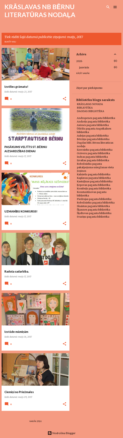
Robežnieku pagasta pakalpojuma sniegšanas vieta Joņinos (95, 167)
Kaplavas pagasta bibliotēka (94, 178)
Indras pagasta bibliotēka (92, 156)
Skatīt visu (10, 41)
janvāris (84, 67)
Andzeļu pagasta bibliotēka (93, 121)
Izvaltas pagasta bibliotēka (93, 160)
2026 (79, 61)
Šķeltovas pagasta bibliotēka (94, 213)
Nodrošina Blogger (62, 433)
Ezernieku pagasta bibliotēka (94, 149)
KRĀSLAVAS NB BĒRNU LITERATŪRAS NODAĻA (39, 10)
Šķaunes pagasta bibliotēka (93, 209)
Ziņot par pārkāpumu (89, 88)
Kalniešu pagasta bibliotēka (93, 174)
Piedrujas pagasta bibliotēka (94, 199)
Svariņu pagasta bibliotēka (93, 216)
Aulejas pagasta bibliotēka (93, 135)
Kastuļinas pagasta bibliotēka (94, 181)
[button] (64, 99)
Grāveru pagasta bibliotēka (93, 153)
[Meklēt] (108, 7)
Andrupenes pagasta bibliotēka (96, 118)
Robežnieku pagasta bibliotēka (96, 202)
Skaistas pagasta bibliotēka (93, 206)
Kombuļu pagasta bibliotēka (94, 188)
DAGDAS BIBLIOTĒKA (90, 111)
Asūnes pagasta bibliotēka (93, 125)
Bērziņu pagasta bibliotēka (93, 139)
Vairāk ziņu (35, 421)
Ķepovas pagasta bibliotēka (93, 185)
